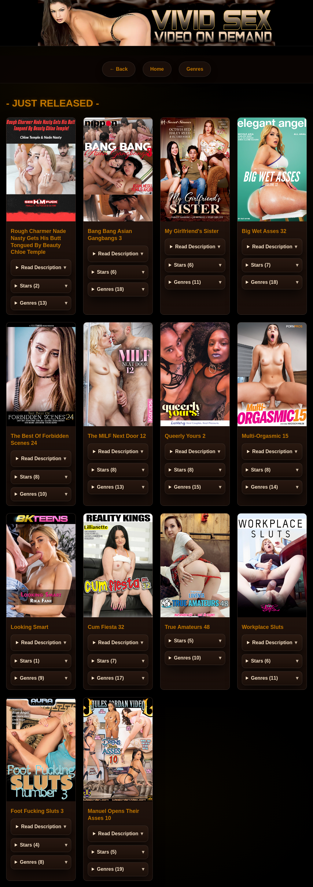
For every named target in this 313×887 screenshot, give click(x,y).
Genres (194, 69)
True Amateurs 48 (187, 627)
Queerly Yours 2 (185, 436)
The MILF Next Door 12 (117, 436)
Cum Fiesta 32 (106, 627)
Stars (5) (183, 640)
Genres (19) (110, 869)
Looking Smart (29, 627)
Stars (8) (29, 476)
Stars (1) (29, 660)
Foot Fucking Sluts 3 (37, 811)
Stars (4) (29, 845)
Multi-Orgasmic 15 (265, 436)
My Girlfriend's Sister (192, 231)
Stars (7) (261, 265)
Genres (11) (187, 282)
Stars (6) (106, 272)
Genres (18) (110, 289)
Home (157, 69)
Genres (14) (264, 487)
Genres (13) (33, 303)
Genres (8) (32, 862)
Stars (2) (29, 285)
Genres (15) (187, 487)
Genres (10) (33, 494)
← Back (119, 69)
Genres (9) (32, 678)
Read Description (41, 267)
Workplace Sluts (263, 627)
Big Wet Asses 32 (264, 231)
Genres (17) (110, 678)
